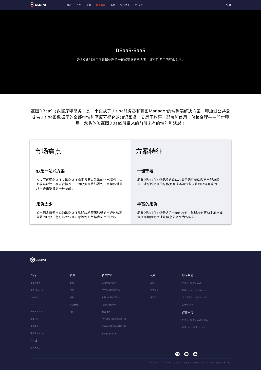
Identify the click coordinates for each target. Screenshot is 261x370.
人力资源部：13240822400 (194, 297)
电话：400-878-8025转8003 (195, 319)
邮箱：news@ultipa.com (193, 327)
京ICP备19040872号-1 (221, 362)
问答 (72, 311)
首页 (69, 5)
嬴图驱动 (34, 326)
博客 (72, 297)
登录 (228, 5)
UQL (32, 304)
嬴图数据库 (35, 282)
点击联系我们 (188, 304)
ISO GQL (34, 297)
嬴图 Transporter (38, 333)
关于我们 (139, 5)
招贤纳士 (125, 5)
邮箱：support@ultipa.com (194, 290)
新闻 (112, 5)
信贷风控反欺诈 (109, 304)
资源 (88, 5)
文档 (72, 282)
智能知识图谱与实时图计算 (114, 326)
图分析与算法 (36, 311)
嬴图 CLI (34, 318)
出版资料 (74, 304)
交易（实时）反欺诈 (111, 297)
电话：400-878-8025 (191, 282)
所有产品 (34, 347)
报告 (72, 290)
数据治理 (106, 311)
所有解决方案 (108, 333)
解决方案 (100, 5)
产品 (79, 5)
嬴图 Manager (36, 290)
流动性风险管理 (109, 282)
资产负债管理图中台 (111, 290)
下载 (32, 340)
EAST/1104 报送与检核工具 (114, 319)
